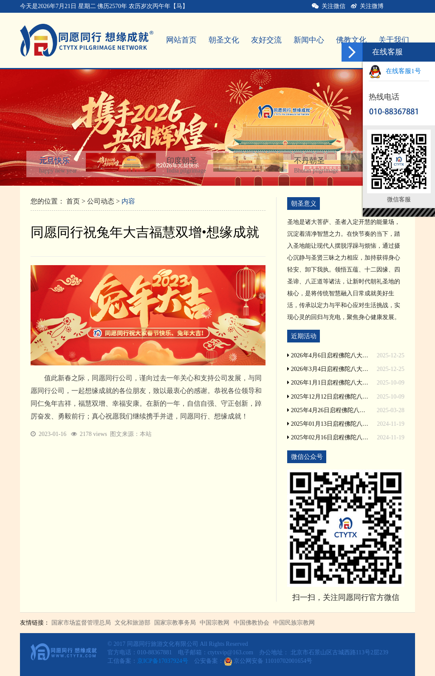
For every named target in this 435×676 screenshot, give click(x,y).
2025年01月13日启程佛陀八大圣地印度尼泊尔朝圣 (328, 424)
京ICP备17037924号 (162, 661)
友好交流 (266, 40)
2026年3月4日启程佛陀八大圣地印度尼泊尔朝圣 (328, 369)
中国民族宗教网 (294, 622)
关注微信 (328, 6)
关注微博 (367, 6)
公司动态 (100, 201)
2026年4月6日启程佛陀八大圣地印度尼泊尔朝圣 (328, 355)
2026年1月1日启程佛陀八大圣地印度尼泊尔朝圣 (328, 382)
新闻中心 (309, 40)
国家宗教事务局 (175, 622)
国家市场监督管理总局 (81, 622)
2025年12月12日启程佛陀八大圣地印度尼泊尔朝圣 (328, 396)
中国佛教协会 (251, 622)
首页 (73, 201)
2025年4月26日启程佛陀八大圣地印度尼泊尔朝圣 (328, 410)
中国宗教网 (214, 622)
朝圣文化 (224, 40)
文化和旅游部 (132, 622)
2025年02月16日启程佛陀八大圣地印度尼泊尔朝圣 (328, 437)
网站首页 (181, 40)
